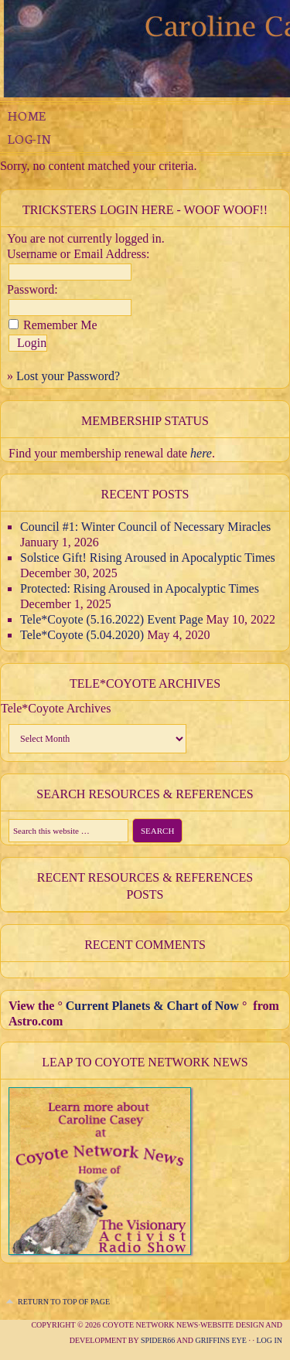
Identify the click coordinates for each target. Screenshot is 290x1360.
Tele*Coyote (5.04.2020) (82, 634)
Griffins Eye (221, 1340)
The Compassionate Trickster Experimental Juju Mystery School (145, 48)
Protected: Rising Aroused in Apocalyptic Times (139, 588)
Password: (32, 289)
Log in (269, 1340)
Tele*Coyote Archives (56, 708)
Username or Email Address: (78, 253)
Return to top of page (64, 1301)
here (201, 453)
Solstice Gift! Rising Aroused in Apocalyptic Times (147, 557)
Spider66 (158, 1340)
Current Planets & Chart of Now (152, 1005)
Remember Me (60, 325)
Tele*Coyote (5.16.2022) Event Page (111, 619)
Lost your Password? (68, 375)
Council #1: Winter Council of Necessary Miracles (145, 526)
